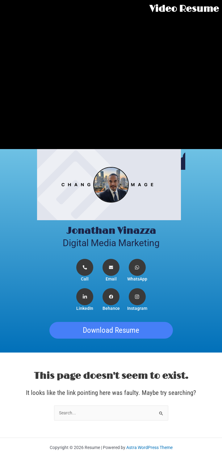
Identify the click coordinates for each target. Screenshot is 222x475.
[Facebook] (111, 299)
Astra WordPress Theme (149, 447)
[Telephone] (85, 270)
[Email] (111, 270)
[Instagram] (137, 299)
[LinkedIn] (85, 299)
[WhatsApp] (137, 270)
